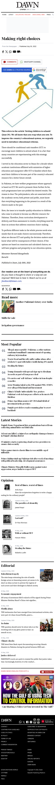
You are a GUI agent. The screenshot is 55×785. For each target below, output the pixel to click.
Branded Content (34, 735)
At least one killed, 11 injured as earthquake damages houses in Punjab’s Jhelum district (27, 434)
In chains (5, 623)
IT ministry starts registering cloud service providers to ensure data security (26, 443)
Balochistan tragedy (10, 574)
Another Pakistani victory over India (34, 301)
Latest (11, 15)
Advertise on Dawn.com (36, 732)
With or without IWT (24, 533)
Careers (31, 738)
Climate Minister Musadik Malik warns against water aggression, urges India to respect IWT (24, 468)
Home (4, 15)
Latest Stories (11, 420)
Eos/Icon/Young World (9, 770)
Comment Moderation (9, 744)
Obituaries (32, 741)
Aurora (30, 761)
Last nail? (19, 518)
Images (30, 755)
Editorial (8, 565)
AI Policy (4, 735)
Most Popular (11, 344)
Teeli (3, 779)
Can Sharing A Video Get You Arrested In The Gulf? (27, 706)
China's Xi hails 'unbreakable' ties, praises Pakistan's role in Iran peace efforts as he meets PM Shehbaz (30, 394)
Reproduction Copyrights (37, 729)
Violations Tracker (22, 15)
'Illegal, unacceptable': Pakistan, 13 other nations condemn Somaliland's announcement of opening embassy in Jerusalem (29, 352)
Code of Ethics (6, 732)
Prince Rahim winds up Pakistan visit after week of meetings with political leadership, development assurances (27, 459)
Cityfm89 (4, 773)
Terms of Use (6, 738)
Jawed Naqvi (19, 507)
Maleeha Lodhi (20, 553)
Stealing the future (16, 366)
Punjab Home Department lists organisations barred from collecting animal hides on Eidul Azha (26, 426)
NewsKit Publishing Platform (36, 773)
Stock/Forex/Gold (8, 752)
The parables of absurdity (26, 503)
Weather (4, 755)
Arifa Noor (19, 490)
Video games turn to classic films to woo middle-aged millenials (24, 451)
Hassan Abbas (20, 538)
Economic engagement (11, 594)
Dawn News (32, 764)
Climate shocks (7, 641)
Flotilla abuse (7, 608)
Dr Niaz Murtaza (21, 523)
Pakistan (50, 15)
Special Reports (34, 758)
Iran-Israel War (38, 15)
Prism (30, 752)
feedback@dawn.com (11, 281)
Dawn (30, 749)
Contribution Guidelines (10, 729)
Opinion (7, 480)
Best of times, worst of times (29, 485)
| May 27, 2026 (27, 9)
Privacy (4, 741)
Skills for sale (8, 318)
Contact (4, 726)
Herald (3, 776)
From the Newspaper (9, 46)
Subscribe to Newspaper (37, 726)
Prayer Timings (6, 749)
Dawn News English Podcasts (15, 671)
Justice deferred (8, 655)
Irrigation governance (13, 325)
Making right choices (21, 38)
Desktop (4, 758)
